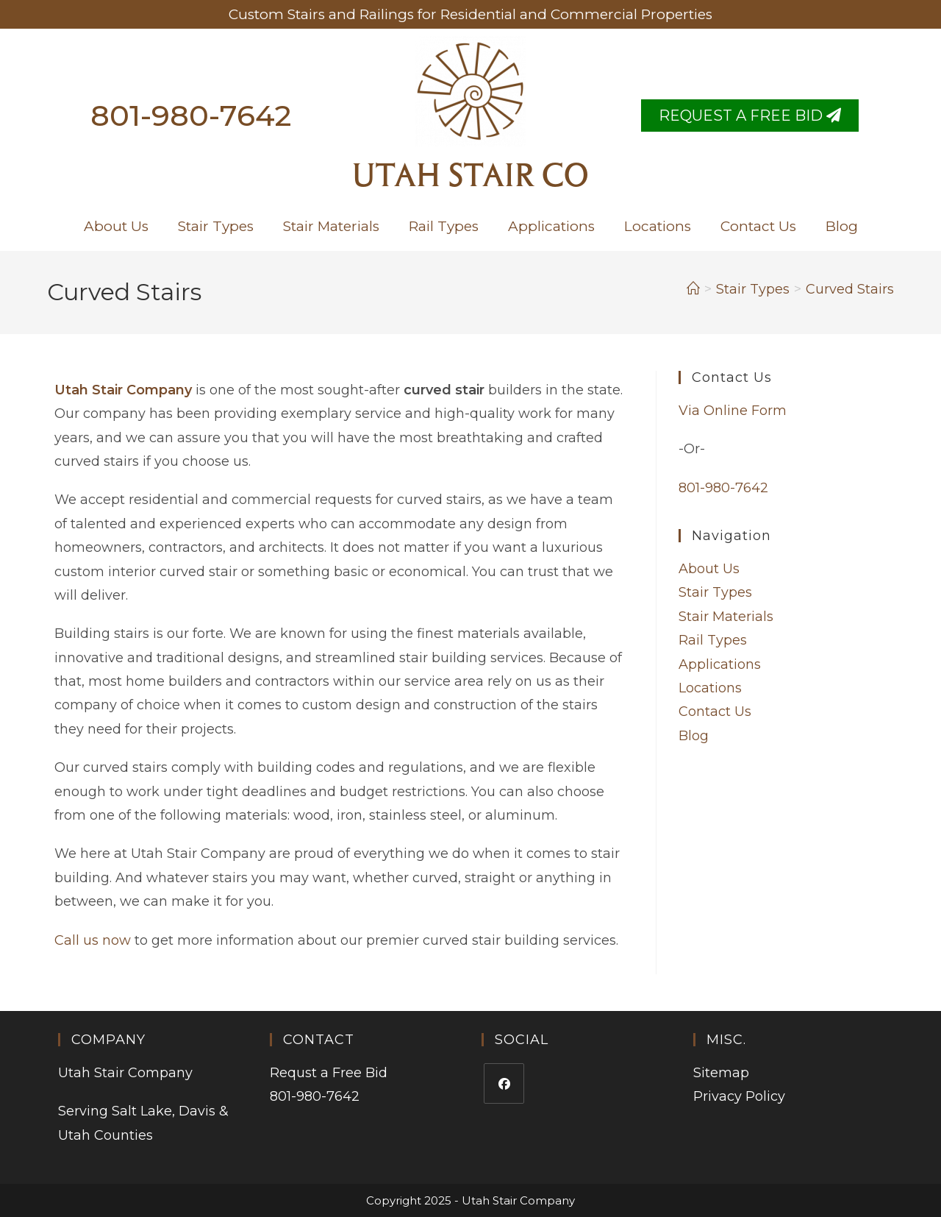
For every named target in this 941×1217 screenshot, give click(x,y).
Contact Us (758, 226)
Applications (551, 226)
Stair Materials (331, 226)
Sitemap (721, 1073)
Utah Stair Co (470, 177)
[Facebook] (504, 1083)
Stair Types (216, 226)
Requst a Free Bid (328, 1073)
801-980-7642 (190, 115)
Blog (842, 226)
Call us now (92, 940)
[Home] (693, 289)
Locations (657, 226)
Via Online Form (733, 410)
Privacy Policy (739, 1096)
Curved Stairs (850, 289)
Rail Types (444, 226)
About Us (116, 226)
